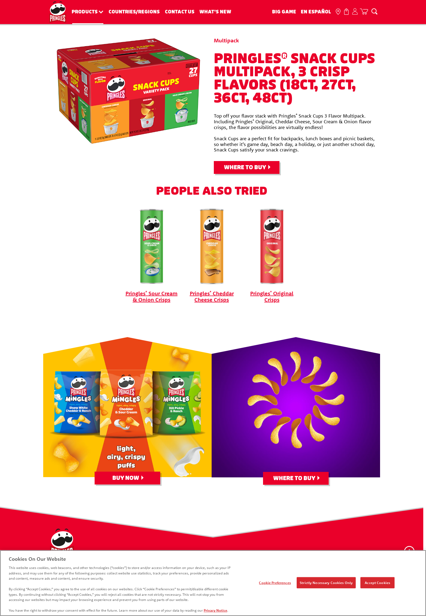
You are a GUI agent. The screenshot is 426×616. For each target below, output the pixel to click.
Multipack (226, 40)
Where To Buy (245, 167)
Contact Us (179, 12)
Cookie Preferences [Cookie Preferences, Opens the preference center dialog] (275, 582)
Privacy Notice (215, 610)
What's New (215, 12)
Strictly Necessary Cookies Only (326, 582)
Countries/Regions (134, 12)
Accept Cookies (377, 582)
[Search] (374, 11)
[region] (213, 583)
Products (85, 12)
